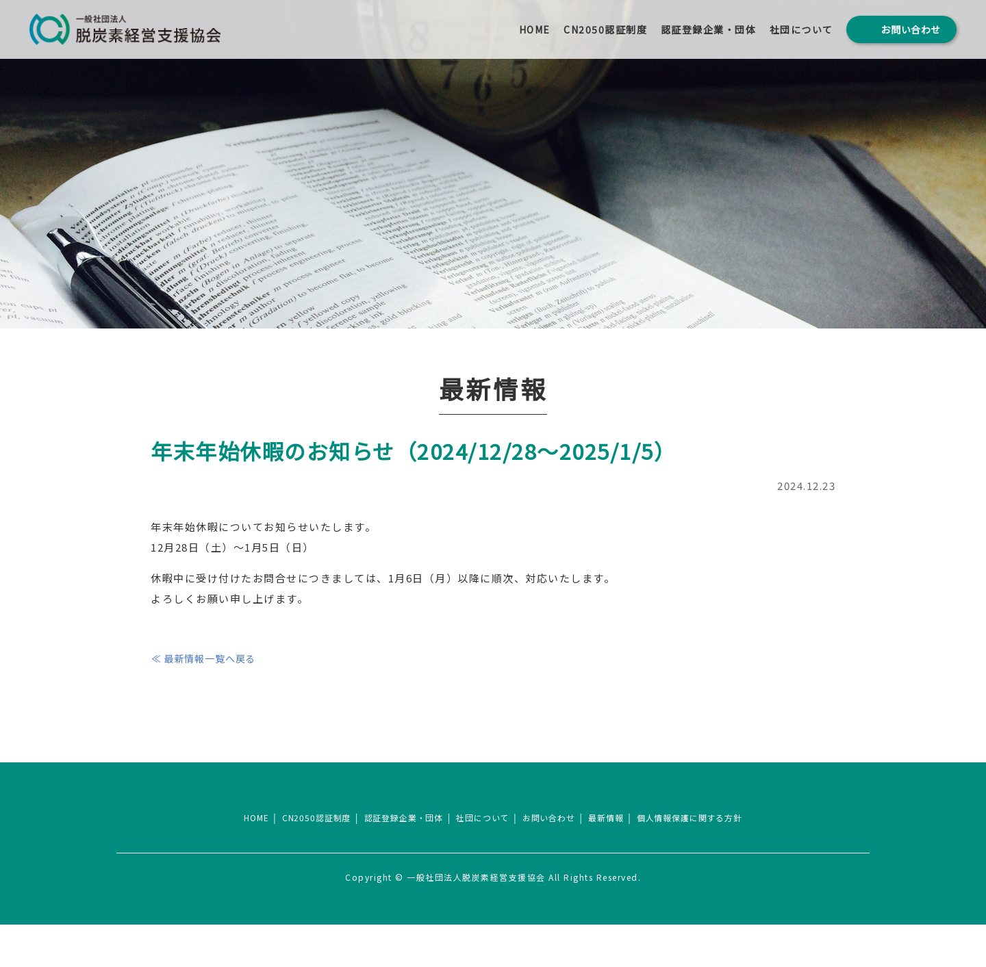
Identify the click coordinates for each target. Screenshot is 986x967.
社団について (801, 29)
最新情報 (611, 860)
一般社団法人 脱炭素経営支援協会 (125, 29)
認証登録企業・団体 (709, 29)
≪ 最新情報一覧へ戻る (209, 658)
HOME (535, 29)
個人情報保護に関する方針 (698, 860)
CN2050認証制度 (605, 29)
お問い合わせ (552, 860)
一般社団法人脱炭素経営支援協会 (493, 823)
